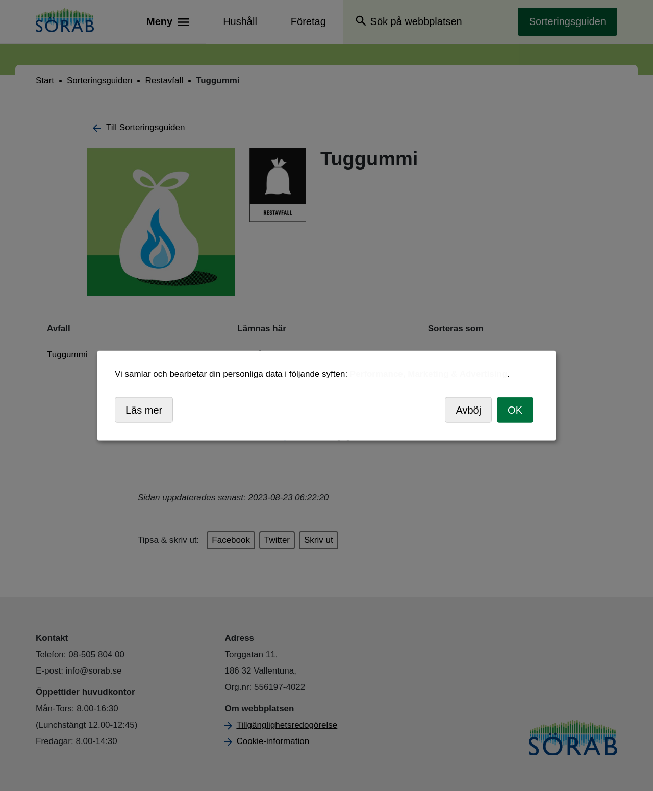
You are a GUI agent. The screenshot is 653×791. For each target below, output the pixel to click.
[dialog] (326, 395)
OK (515, 409)
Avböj (468, 409)
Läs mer (143, 409)
